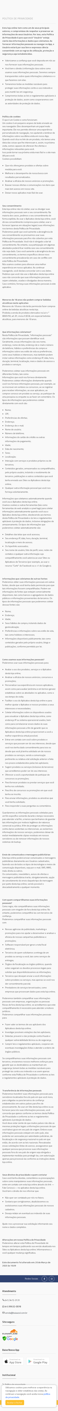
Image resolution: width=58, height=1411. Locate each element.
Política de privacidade (15, 1384)
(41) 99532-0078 (13, 1306)
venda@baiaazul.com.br (16, 1312)
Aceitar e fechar (14, 1402)
